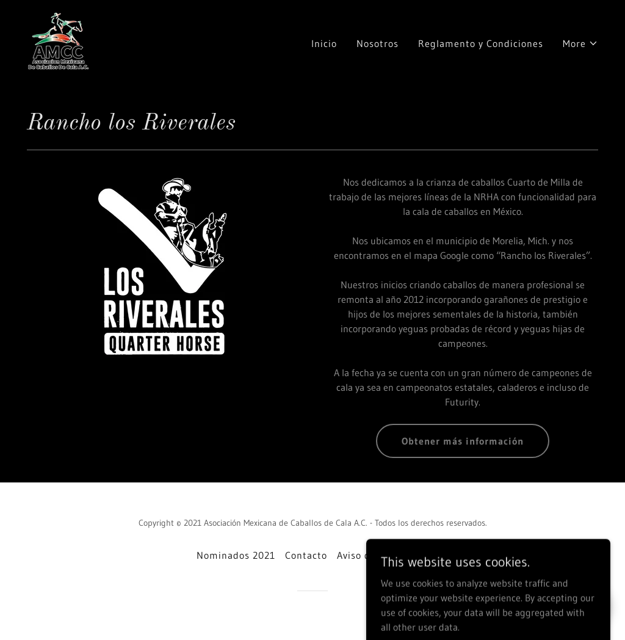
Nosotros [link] (377, 43)
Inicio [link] (324, 43)
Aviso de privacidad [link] (382, 555)
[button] (580, 43)
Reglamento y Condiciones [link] (480, 43)
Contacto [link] (306, 555)
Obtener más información (463, 441)
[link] (59, 40)
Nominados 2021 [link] (236, 555)
